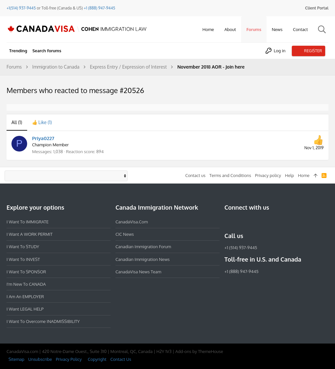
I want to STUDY (23, 246)
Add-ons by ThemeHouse (199, 351)
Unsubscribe (40, 359)
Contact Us (120, 359)
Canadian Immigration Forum (143, 246)
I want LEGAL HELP (25, 309)
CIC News (124, 234)
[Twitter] (264, 222)
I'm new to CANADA (26, 284)
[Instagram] (240, 222)
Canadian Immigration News (142, 259)
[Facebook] (228, 222)
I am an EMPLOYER (25, 296)
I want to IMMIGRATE (28, 221)
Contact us (195, 175)
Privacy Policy (69, 359)
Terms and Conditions (230, 175)
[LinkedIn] (252, 222)
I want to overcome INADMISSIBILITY (43, 321)
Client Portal (316, 8)
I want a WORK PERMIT (30, 234)
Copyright (97, 359)
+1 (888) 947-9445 (99, 8)
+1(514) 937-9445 (21, 8)
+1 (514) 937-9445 (240, 247)
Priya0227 (43, 138)
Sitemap (16, 359)
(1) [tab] (16, 122)
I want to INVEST (23, 259)
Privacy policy (268, 175)
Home (303, 175)
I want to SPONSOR (26, 271)
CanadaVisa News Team (138, 271)
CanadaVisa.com (131, 221)
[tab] (42, 122)
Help (289, 175)
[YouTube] (275, 222)
